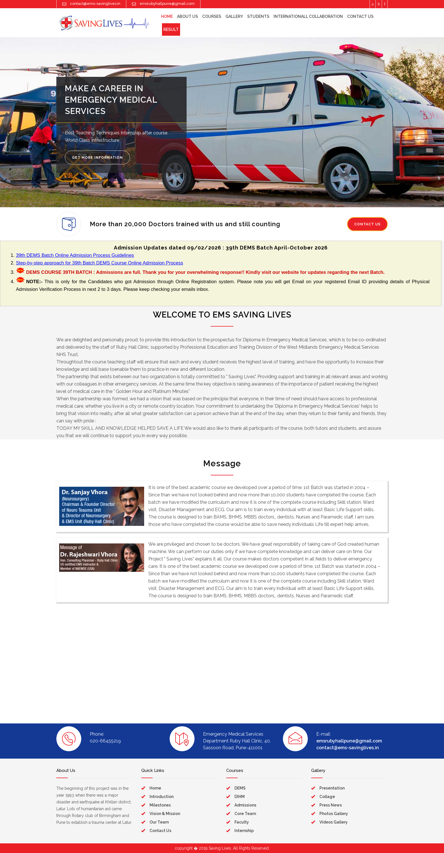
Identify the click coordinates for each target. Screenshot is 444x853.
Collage (327, 796)
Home (155, 788)
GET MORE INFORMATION (97, 158)
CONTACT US (367, 224)
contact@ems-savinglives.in (347, 747)
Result (171, 29)
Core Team (245, 813)
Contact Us (360, 16)
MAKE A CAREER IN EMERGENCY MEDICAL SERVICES (111, 100)
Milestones (160, 805)
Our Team (159, 822)
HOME (167, 16)
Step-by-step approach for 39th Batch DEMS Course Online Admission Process (99, 263)
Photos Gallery (333, 813)
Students (258, 16)
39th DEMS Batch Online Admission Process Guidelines (75, 255)
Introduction (162, 796)
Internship (244, 830)
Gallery (234, 16)
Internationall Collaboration (308, 16)
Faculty (241, 822)
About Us (187, 16)
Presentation (332, 788)
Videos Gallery (333, 822)
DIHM (239, 796)
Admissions (245, 805)
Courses (211, 16)
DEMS (240, 788)
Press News (330, 805)
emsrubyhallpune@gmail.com (349, 741)
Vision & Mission (165, 813)
